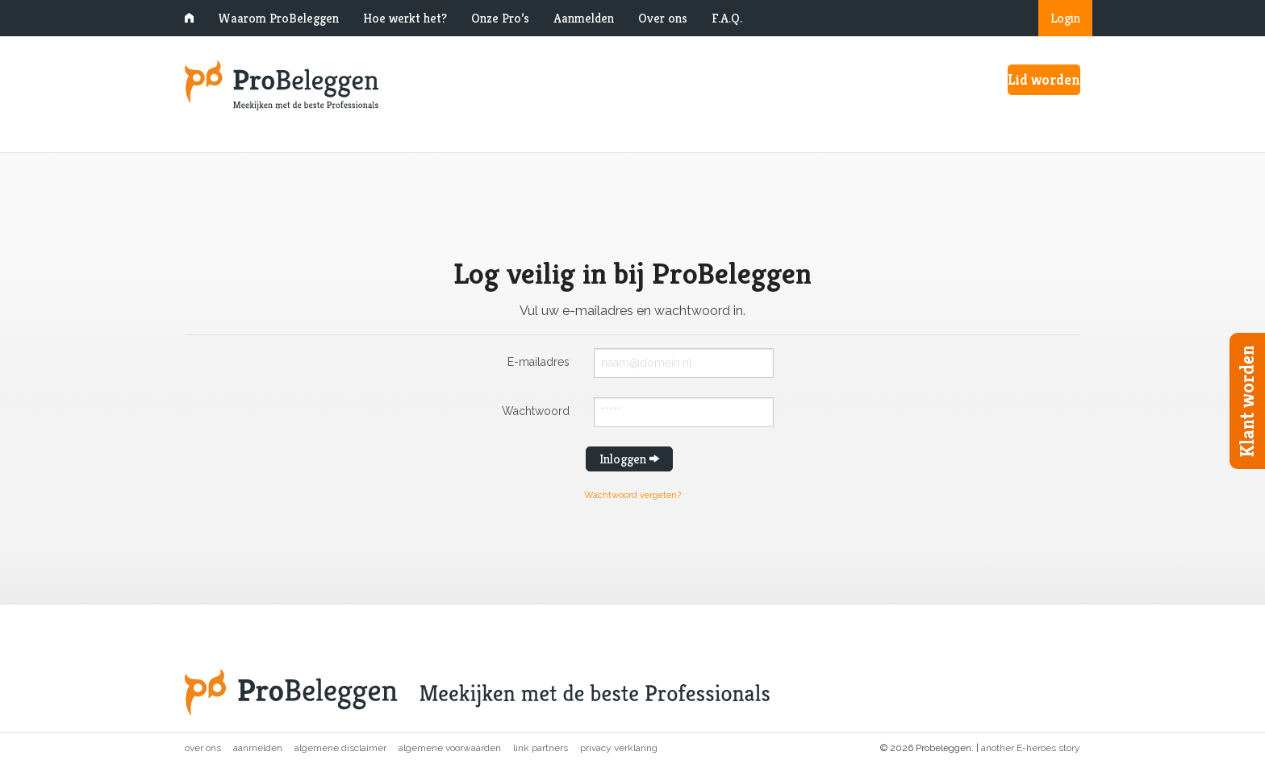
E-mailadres (538, 361)
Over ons (662, 18)
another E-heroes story (1030, 748)
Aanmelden (583, 18)
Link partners (540, 748)
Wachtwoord (536, 411)
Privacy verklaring (619, 748)
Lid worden (1044, 79)
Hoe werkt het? (405, 18)
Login (1065, 18)
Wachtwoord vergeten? (632, 495)
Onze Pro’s (500, 18)
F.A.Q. (727, 18)
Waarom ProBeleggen (278, 18)
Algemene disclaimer (340, 748)
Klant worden (1247, 401)
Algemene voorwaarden (450, 748)
